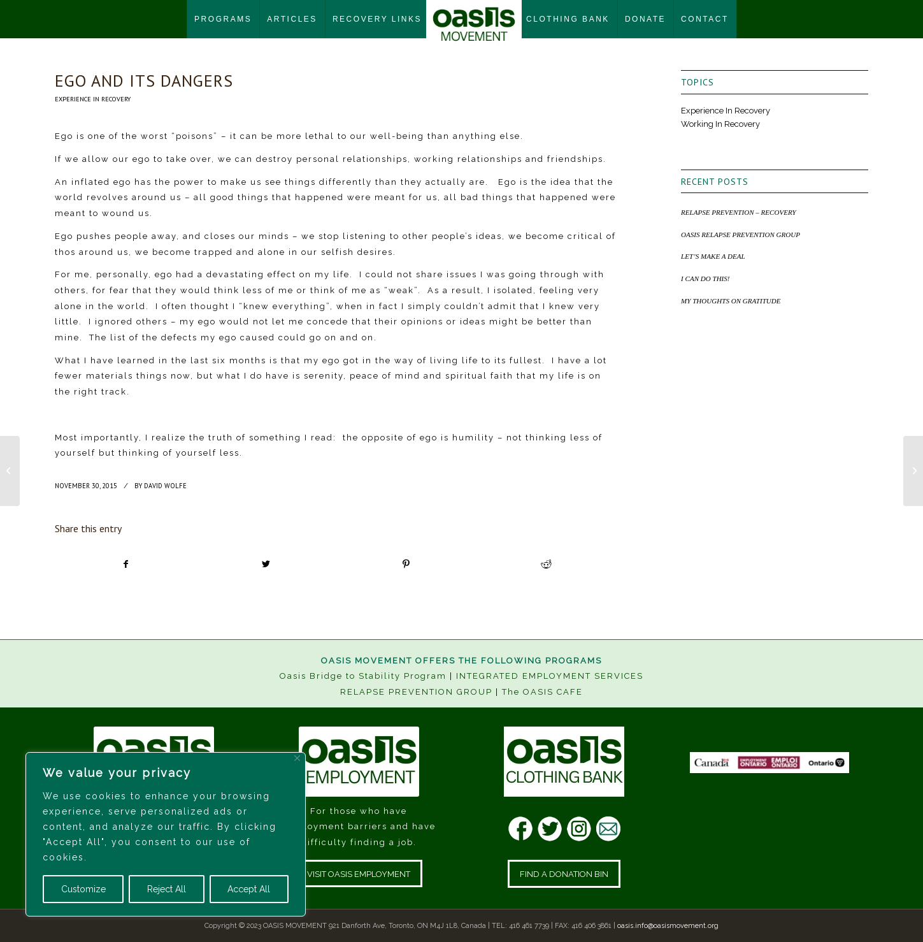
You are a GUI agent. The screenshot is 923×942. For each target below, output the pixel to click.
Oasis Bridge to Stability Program (363, 676)
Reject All (166, 889)
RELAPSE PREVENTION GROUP (416, 692)
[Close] (297, 758)
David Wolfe (165, 485)
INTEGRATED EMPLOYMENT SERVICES (549, 676)
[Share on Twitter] (266, 564)
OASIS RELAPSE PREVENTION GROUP (740, 234)
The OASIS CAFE (542, 692)
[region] (165, 834)
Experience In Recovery (93, 98)
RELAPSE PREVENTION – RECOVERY (738, 212)
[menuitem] (223, 19)
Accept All (248, 889)
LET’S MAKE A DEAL (713, 256)
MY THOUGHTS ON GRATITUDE (730, 301)
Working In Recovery (720, 124)
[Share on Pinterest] (406, 564)
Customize (83, 889)
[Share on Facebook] (125, 564)
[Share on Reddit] (546, 564)
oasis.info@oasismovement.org (668, 926)
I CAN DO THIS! (705, 278)
